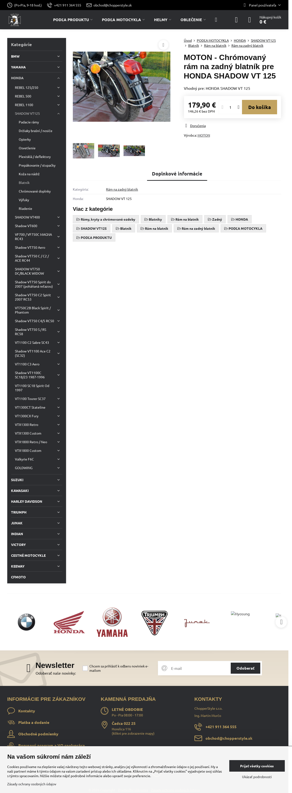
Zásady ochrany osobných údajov (31, 784)
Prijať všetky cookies (257, 766)
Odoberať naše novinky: (56, 673)
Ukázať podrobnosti (257, 777)
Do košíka (259, 107)
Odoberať (245, 668)
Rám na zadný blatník (122, 189)
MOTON (204, 135)
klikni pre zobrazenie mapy (133, 733)
